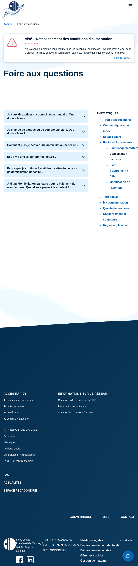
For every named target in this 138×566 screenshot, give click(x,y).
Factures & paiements (117, 142)
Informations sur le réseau (82, 393)
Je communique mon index (18, 400)
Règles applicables (115, 225)
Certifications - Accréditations (19, 454)
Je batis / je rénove (14, 406)
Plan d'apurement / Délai (118, 171)
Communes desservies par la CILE (77, 400)
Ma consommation (115, 202)
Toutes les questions (117, 119)
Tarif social (110, 196)
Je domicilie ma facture (16, 418)
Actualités (12, 482)
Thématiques (108, 113)
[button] (130, 6)
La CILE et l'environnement (18, 461)
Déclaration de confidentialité (100, 545)
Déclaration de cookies (95, 550)
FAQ (6, 474)
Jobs (106, 516)
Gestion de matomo (93, 560)
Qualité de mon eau (116, 208)
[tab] (46, 116)
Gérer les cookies (92, 555)
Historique (9, 442)
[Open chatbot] (128, 556)
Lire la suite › (123, 58)
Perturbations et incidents (72, 406)
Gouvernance (81, 516)
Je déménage (11, 412)
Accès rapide (15, 393)
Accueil (8, 24)
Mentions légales (91, 540)
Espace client (112, 136)
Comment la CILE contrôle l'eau (75, 412)
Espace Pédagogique (20, 490)
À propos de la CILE (21, 429)
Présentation (10, 436)
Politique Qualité (12, 448)
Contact (127, 516)
